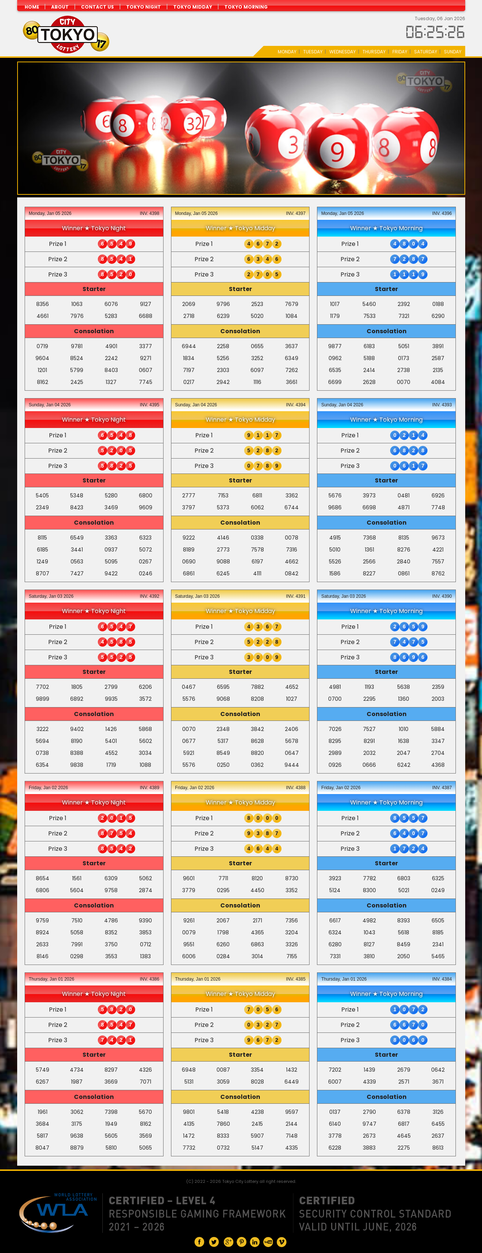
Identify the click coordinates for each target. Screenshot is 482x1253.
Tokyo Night (143, 7)
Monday (287, 52)
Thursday (374, 52)
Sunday (452, 52)
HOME (32, 7)
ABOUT (60, 7)
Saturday (425, 52)
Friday (399, 52)
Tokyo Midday (192, 7)
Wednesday (342, 52)
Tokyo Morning (246, 7)
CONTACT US (97, 7)
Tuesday (313, 52)
